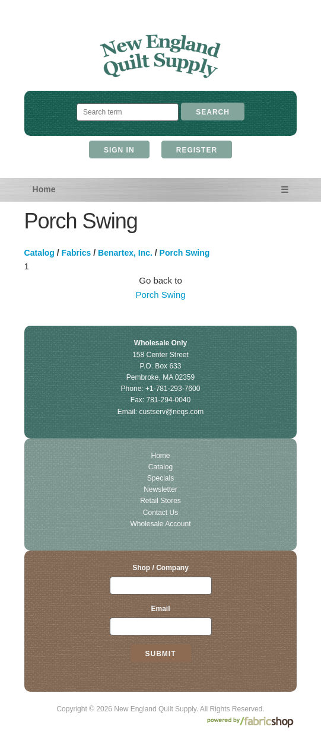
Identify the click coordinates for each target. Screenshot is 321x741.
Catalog (39, 252)
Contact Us (160, 512)
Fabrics (76, 252)
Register (196, 150)
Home (44, 189)
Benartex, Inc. (125, 252)
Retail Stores (160, 501)
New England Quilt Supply (160, 56)
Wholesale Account (160, 524)
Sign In (119, 150)
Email (160, 609)
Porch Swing (185, 252)
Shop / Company (160, 568)
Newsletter (160, 489)
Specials (160, 478)
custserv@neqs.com (171, 412)
